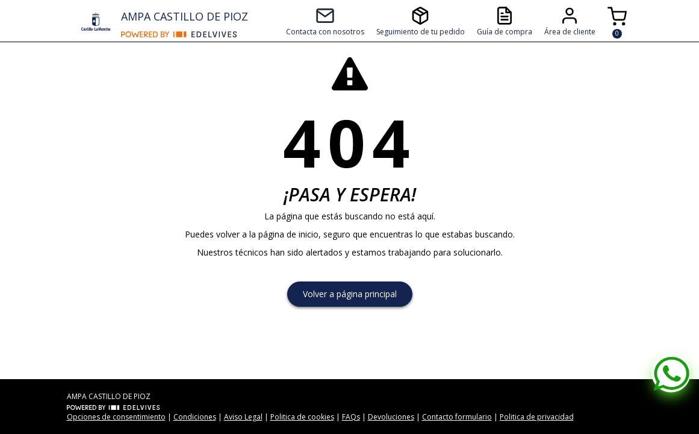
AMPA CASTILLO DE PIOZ (184, 16)
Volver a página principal (350, 294)
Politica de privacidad (537, 417)
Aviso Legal (243, 417)
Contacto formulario (457, 417)
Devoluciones (391, 417)
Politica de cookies (302, 417)
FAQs (351, 417)
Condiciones (194, 417)
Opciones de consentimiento (116, 417)
